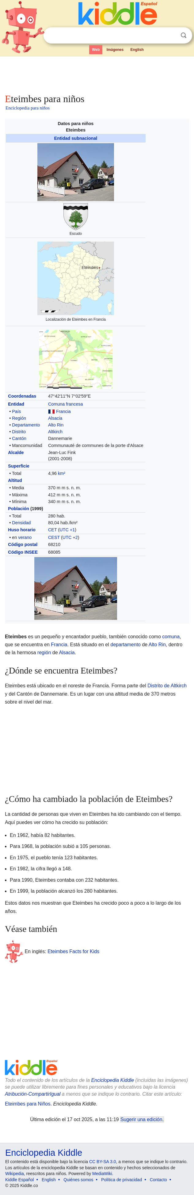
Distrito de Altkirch (167, 685)
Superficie (18, 466)
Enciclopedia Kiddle (112, 1080)
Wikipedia (14, 1173)
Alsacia (55, 418)
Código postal (22, 544)
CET (52, 529)
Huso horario (22, 529)
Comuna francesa (65, 404)
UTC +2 (70, 537)
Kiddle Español (19, 1179)
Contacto (158, 1179)
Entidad (16, 404)
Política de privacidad (121, 1179)
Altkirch (55, 431)
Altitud (15, 480)
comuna (171, 636)
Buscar (183, 35)
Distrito (19, 431)
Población (18, 508)
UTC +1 (67, 529)
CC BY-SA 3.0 (102, 1161)
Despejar (171, 35)
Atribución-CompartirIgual (32, 1094)
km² (61, 473)
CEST (54, 537)
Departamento (26, 424)
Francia (63, 411)
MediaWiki (102, 1173)
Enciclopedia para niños (28, 107)
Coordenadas (22, 396)
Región (19, 418)
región (44, 652)
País (16, 411)
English (137, 50)
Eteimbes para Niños (28, 1103)
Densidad (21, 522)
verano (25, 537)
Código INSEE (23, 552)
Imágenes (115, 50)
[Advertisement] (97, 73)
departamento (125, 644)
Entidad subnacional (75, 138)
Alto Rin (55, 424)
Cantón (19, 438)
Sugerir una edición (141, 1119)
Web (96, 50)
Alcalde (16, 452)
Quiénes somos (78, 1179)
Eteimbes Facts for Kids (73, 951)
